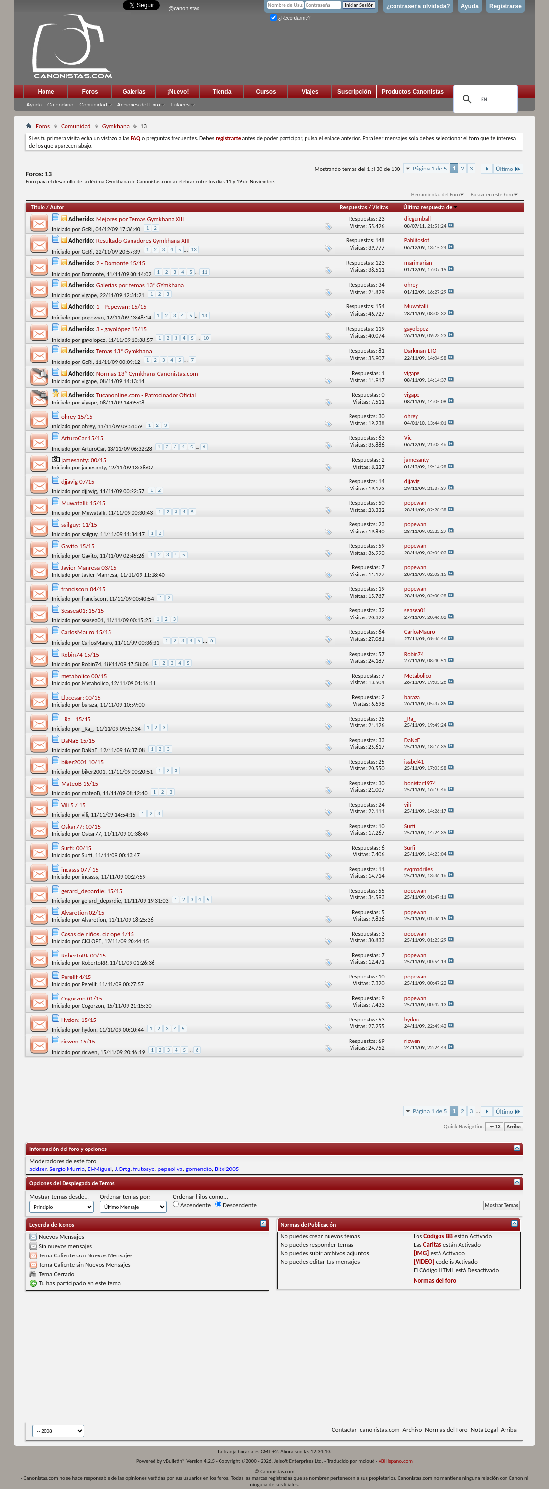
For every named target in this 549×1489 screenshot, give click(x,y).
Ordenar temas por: (125, 1196)
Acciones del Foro (138, 104)
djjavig (89, 491)
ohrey (88, 426)
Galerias (133, 91)
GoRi (87, 229)
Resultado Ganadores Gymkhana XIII (143, 240)
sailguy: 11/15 (79, 524)
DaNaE (89, 750)
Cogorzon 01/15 (81, 998)
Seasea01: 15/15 (82, 610)
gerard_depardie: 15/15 (91, 890)
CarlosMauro (97, 642)
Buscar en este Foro (492, 194)
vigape (89, 295)
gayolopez (94, 340)
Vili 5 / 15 (73, 804)
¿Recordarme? (290, 18)
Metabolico (95, 683)
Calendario (60, 104)
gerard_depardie (101, 900)
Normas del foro (435, 1280)
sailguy (89, 534)
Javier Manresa (99, 575)
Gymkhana (116, 125)
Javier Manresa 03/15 (89, 567)
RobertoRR (94, 962)
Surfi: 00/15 (76, 847)
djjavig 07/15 (77, 481)
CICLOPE (92, 941)
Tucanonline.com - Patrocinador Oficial (146, 395)
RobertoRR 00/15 (83, 955)
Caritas (432, 1244)
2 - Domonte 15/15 (120, 263)
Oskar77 (91, 833)
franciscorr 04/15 (83, 589)
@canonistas (183, 8)
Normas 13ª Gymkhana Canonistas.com (147, 373)
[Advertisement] (265, 1356)
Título (38, 207)
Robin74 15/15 (80, 654)
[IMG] (421, 1252)
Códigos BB (438, 1236)
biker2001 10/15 (82, 762)
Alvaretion (94, 919)
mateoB (91, 793)
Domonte (93, 274)
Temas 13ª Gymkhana (124, 351)
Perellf (89, 984)
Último (508, 168)
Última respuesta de (430, 207)
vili (85, 814)
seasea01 (93, 620)
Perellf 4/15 (76, 976)
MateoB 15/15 (79, 783)
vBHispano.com (396, 1461)
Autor (57, 207)
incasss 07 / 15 (80, 869)
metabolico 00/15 (84, 676)
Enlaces (180, 104)
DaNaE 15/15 (78, 740)
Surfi (87, 855)
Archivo (412, 1429)
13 (194, 249)
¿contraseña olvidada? (418, 6)
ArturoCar (93, 449)
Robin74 (91, 664)
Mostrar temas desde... (59, 1196)
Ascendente (192, 1205)
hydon (89, 1029)
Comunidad (93, 104)
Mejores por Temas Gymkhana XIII (140, 219)
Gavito (89, 556)
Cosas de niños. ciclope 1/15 (97, 933)
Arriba (513, 1127)
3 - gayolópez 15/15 (121, 329)
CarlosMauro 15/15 (86, 632)
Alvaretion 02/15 (82, 912)
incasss (90, 876)
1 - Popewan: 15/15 (121, 306)
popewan (93, 317)
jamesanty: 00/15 (83, 460)
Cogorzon (93, 1005)
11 (204, 272)
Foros (90, 91)
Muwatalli (94, 513)
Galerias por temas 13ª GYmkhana (140, 285)
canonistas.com (379, 1429)
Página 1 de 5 (430, 168)
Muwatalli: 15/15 (83, 503)
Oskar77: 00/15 (81, 826)
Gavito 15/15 (77, 546)
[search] (484, 99)
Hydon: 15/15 (78, 1019)
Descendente (236, 1205)
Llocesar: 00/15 (81, 697)
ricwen (90, 1052)
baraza (89, 705)
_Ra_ (87, 728)
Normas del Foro (446, 1429)
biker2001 (94, 771)
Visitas (380, 207)
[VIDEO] (424, 1261)
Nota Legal (484, 1429)
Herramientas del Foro (435, 194)
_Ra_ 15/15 (76, 719)
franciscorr (94, 599)
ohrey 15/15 (77, 416)
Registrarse (505, 6)
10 (206, 338)
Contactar (344, 1429)
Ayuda (470, 6)
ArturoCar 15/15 (82, 438)
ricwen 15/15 (78, 1041)
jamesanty (94, 467)
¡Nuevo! (178, 91)
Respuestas (353, 207)
